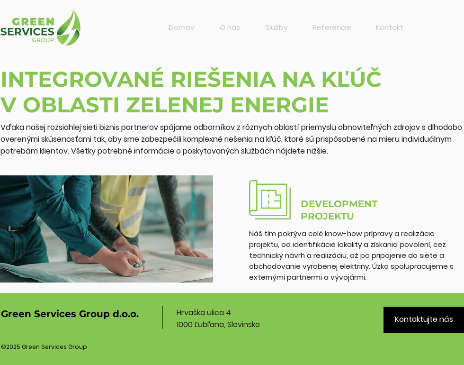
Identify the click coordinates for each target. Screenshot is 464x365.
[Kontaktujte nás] (424, 320)
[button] (276, 27)
